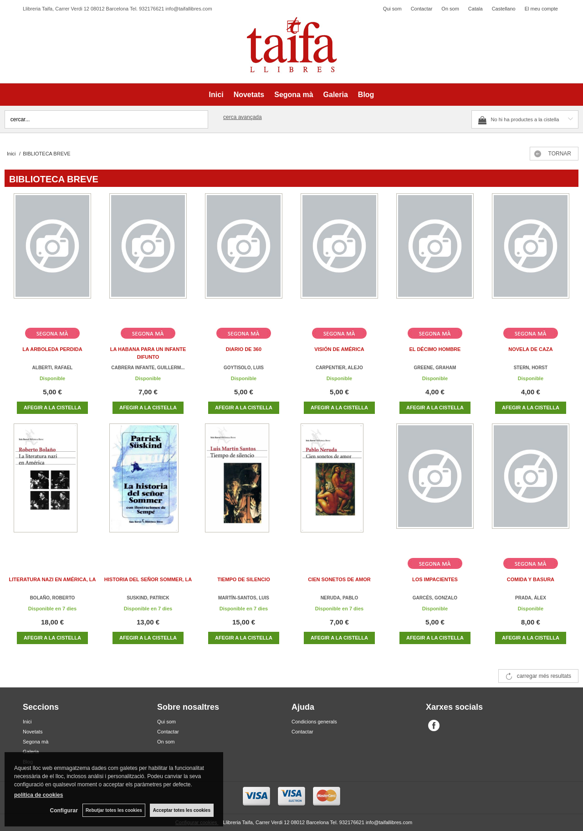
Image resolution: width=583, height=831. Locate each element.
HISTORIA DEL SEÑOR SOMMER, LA (148, 579)
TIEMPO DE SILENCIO (243, 579)
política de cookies (38, 795)
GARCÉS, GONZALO (435, 597)
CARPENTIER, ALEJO (339, 367)
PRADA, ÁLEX (530, 597)
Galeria (335, 94)
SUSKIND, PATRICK (148, 597)
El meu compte (541, 8)
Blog (366, 94)
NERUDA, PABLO (339, 597)
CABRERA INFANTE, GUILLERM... (147, 367)
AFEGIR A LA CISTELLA (52, 407)
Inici (216, 94)
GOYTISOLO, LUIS (244, 367)
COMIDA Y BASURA (530, 579)
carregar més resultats (544, 676)
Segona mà (293, 94)
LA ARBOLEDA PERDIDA (52, 349)
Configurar (64, 810)
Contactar (422, 8)
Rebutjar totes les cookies (114, 810)
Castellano (504, 8)
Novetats (249, 94)
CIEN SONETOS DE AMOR (339, 579)
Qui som (392, 8)
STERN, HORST (530, 367)
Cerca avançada (242, 117)
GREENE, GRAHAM (435, 367)
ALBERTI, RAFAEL (52, 367)
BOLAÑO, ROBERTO (52, 597)
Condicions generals (314, 721)
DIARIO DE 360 (243, 349)
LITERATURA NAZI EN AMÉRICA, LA (52, 579)
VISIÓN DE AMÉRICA (339, 349)
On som (450, 8)
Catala (475, 8)
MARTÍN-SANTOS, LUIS (243, 597)
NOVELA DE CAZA (530, 349)
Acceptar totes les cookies (181, 810)
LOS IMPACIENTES (435, 579)
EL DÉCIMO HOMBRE (435, 349)
